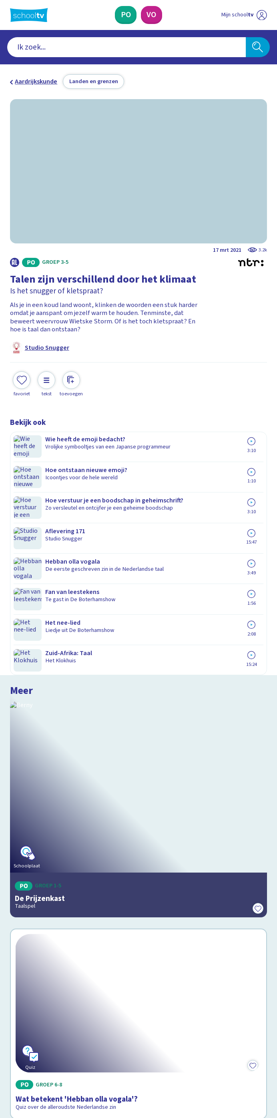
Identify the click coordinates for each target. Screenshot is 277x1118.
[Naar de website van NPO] (262, 15)
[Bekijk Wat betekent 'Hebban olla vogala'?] (138, 675)
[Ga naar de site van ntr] (237, 1068)
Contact (23, 889)
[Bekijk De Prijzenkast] (138, 518)
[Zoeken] (258, 47)
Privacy (22, 923)
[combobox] (126, 47)
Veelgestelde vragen (46, 900)
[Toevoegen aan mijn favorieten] (21, 383)
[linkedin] (49, 1048)
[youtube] (67, 1048)
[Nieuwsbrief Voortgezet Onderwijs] (182, 984)
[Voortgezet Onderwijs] (152, 15)
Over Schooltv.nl (38, 911)
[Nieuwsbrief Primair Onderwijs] (95, 984)
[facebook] (14, 1048)
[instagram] (31, 1048)
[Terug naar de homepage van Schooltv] (29, 15)
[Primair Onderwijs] (126, 15)
